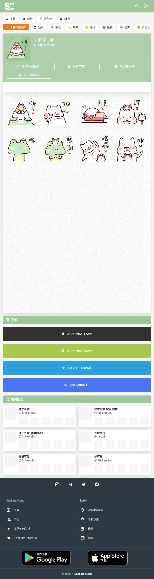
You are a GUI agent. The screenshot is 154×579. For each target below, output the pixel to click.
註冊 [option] (12, 519)
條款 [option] (86, 528)
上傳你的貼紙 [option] (18, 528)
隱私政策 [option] (89, 519)
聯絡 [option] (86, 538)
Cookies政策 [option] (91, 510)
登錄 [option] (12, 510)
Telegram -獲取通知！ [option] (23, 538)
